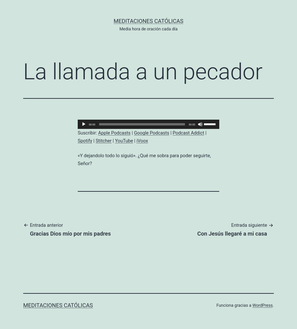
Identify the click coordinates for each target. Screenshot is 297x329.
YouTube (124, 141)
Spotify (85, 141)
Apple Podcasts (114, 133)
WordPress (262, 305)
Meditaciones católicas (148, 21)
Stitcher (104, 141)
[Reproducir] (83, 124)
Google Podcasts (151, 133)
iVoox (142, 141)
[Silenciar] (200, 124)
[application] (148, 124)
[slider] (142, 124)
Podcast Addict (188, 133)
